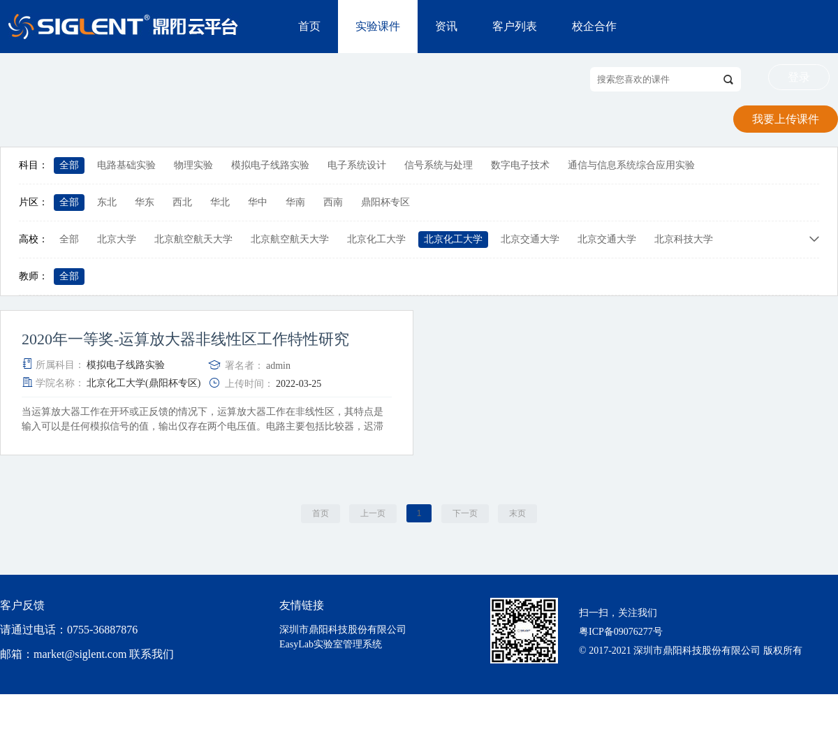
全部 (69, 165)
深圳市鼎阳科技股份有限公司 (342, 629)
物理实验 (193, 165)
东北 (107, 202)
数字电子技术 (520, 165)
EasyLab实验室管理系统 (330, 644)
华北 (220, 202)
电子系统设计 (357, 165)
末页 (517, 513)
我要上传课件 (785, 119)
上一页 (372, 513)
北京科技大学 (683, 239)
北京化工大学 (376, 239)
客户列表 (514, 26)
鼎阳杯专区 (385, 202)
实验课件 (377, 26)
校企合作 (594, 26)
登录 (799, 77)
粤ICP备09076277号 (621, 631)
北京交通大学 (530, 239)
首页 (309, 26)
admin (278, 365)
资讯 (446, 26)
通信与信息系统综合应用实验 (631, 165)
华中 (257, 202)
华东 (144, 202)
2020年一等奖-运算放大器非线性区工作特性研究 (185, 339)
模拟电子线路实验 (270, 165)
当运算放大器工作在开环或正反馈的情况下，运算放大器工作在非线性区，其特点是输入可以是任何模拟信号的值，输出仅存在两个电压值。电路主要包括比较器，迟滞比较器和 (202, 426)
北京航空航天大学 (193, 239)
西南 (333, 202)
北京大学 (116, 239)
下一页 (465, 513)
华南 (295, 202)
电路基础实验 (126, 165)
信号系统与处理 (438, 165)
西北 (182, 202)
